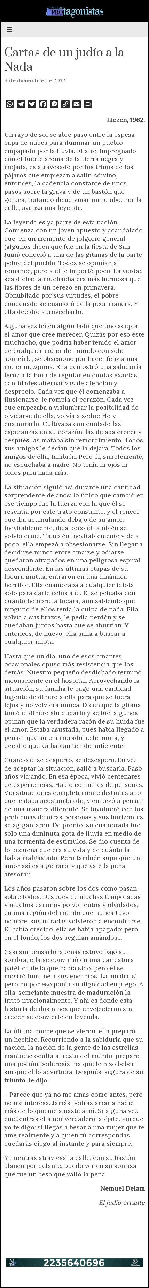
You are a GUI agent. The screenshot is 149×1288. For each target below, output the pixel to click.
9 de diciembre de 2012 (34, 80)
